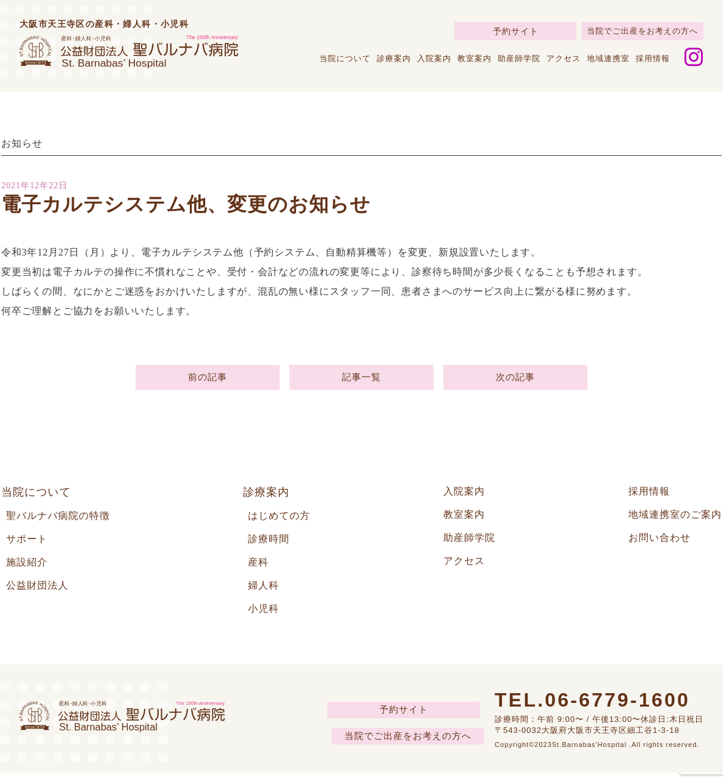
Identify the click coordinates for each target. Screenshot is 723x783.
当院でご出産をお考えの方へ (642, 30)
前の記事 (207, 379)
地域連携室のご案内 (669, 521)
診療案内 (394, 58)
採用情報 (653, 58)
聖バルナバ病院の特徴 (64, 521)
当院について (345, 58)
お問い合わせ (652, 545)
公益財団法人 (41, 594)
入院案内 (434, 58)
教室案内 (474, 58)
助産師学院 (519, 58)
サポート (29, 545)
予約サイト (516, 31)
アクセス (564, 58)
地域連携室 (608, 58)
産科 (259, 570)
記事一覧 (361, 379)
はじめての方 (283, 521)
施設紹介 (29, 570)
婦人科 (265, 594)
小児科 (265, 618)
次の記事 (515, 379)
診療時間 (271, 545)
